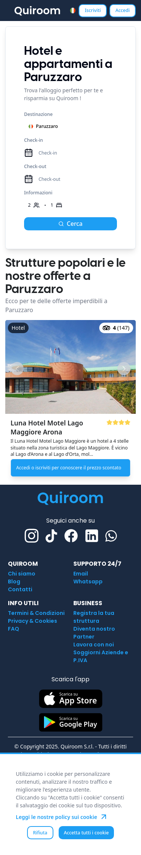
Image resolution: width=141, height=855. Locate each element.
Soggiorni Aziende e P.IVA (100, 656)
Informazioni (38, 192)
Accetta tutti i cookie (86, 832)
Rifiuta (40, 832)
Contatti (20, 589)
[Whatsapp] (111, 535)
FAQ (13, 629)
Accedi (122, 10)
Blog (14, 581)
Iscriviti (93, 10)
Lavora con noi (93, 644)
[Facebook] (71, 536)
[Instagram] (31, 536)
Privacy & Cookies (32, 621)
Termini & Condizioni (36, 613)
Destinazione (38, 114)
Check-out (35, 166)
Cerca (70, 223)
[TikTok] (51, 535)
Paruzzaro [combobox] (43, 126)
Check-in (33, 140)
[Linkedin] (91, 535)
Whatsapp (88, 581)
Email (80, 573)
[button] (70, 399)
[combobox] (73, 10)
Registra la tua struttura (93, 617)
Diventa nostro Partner (94, 632)
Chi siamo (21, 573)
